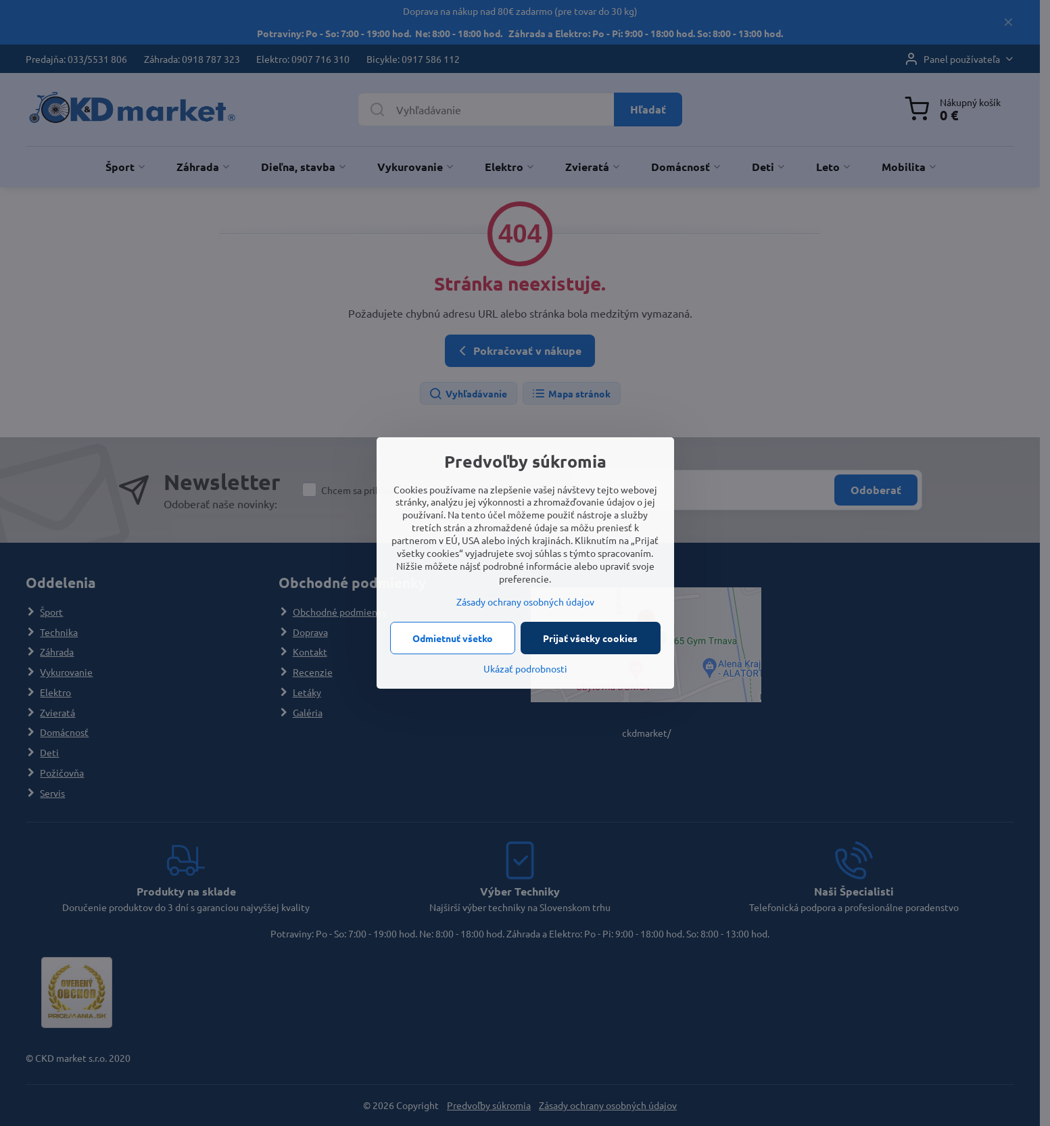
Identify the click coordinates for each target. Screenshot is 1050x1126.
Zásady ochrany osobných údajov (525, 601)
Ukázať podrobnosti (525, 668)
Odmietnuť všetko (452, 638)
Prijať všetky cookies (590, 638)
